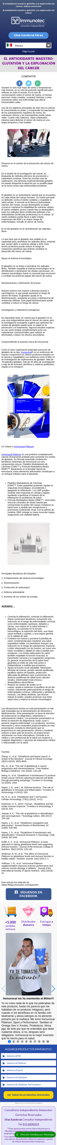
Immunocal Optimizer (14, 1077)
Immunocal (26, 352)
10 (48, 1041)
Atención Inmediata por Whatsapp (35, 1134)
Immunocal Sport (12, 1070)
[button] (53, 988)
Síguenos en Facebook (28, 894)
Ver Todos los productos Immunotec (28, 1095)
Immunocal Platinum (24, 446)
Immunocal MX (11, 1056)
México (15, 45)
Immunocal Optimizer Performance (21, 1084)
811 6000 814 (31, 1124)
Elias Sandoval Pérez (28, 35)
